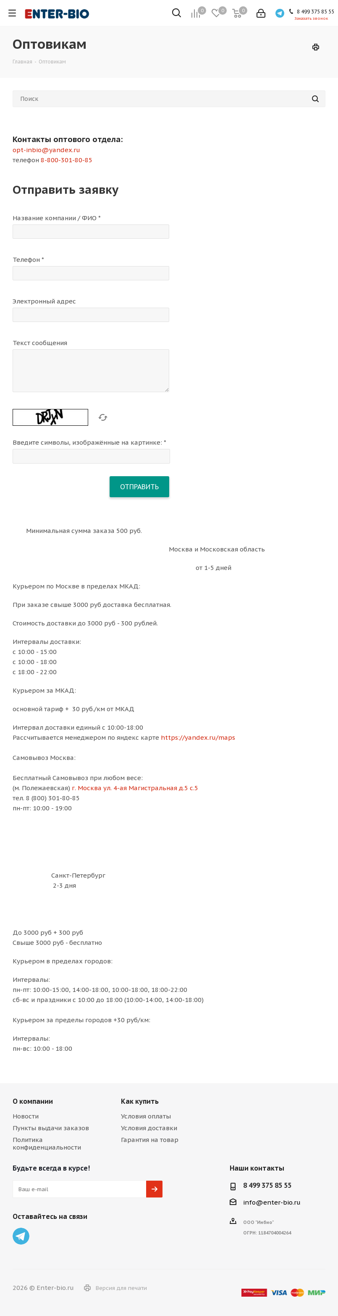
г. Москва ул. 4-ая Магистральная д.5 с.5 (135, 788)
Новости (26, 1116)
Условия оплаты (146, 1116)
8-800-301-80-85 (66, 160)
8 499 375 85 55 (267, 1185)
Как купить (140, 1101)
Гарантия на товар (149, 1140)
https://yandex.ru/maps (198, 737)
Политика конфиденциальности (47, 1143)
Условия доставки (149, 1128)
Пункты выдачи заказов (51, 1128)
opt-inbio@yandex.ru (46, 150)
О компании (33, 1101)
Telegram (21, 1236)
